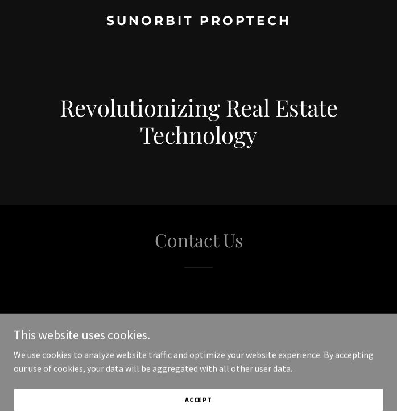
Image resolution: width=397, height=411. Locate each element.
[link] (198, 21)
